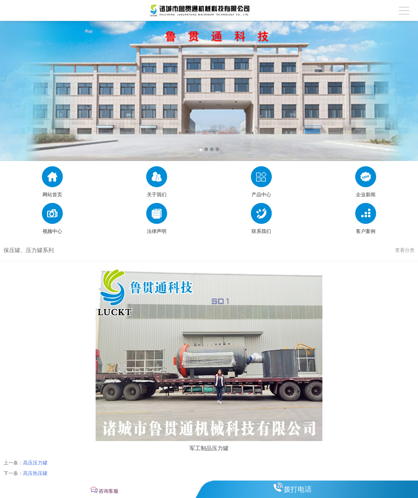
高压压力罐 (35, 463)
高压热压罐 (35, 473)
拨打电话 (298, 489)
